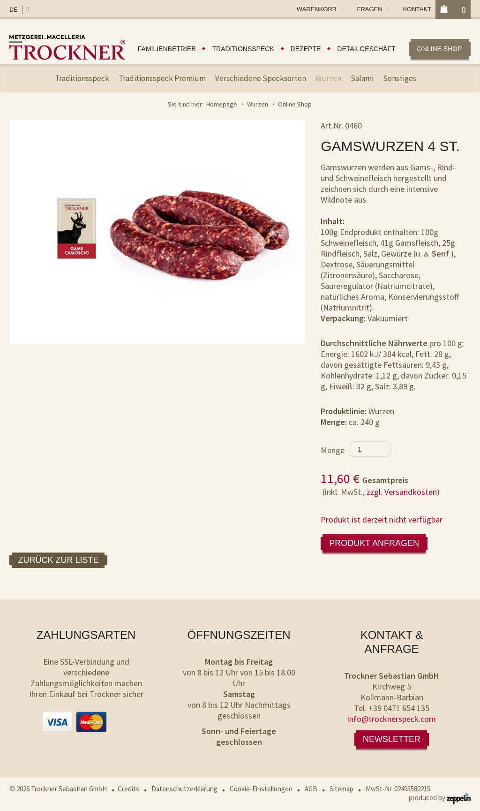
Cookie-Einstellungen (261, 788)
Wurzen (328, 78)
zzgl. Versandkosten (402, 491)
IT (27, 10)
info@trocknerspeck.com (391, 718)
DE (13, 10)
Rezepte (306, 49)
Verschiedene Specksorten (260, 78)
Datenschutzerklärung (184, 788)
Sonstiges (399, 78)
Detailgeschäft (366, 49)
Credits (128, 788)
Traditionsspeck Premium (162, 78)
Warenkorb (317, 9)
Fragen (369, 9)
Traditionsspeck (243, 49)
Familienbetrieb (167, 49)
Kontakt (417, 9)
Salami (362, 78)
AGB (311, 788)
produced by (440, 797)
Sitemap (341, 788)
